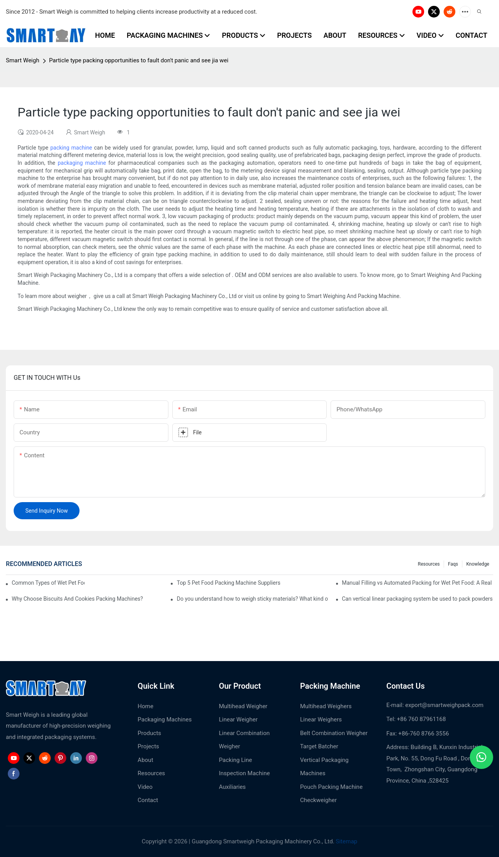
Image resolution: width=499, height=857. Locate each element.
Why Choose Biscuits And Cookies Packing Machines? (77, 599)
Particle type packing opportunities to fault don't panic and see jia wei (138, 60)
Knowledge (477, 564)
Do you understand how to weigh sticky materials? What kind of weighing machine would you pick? (252, 599)
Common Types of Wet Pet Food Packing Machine (48, 583)
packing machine (71, 148)
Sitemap (345, 841)
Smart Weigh (22, 60)
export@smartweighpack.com (444, 705)
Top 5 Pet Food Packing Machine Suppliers (228, 583)
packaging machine (82, 163)
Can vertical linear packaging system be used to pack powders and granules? (417, 599)
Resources (429, 564)
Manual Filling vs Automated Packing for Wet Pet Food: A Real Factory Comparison (417, 583)
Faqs (453, 564)
